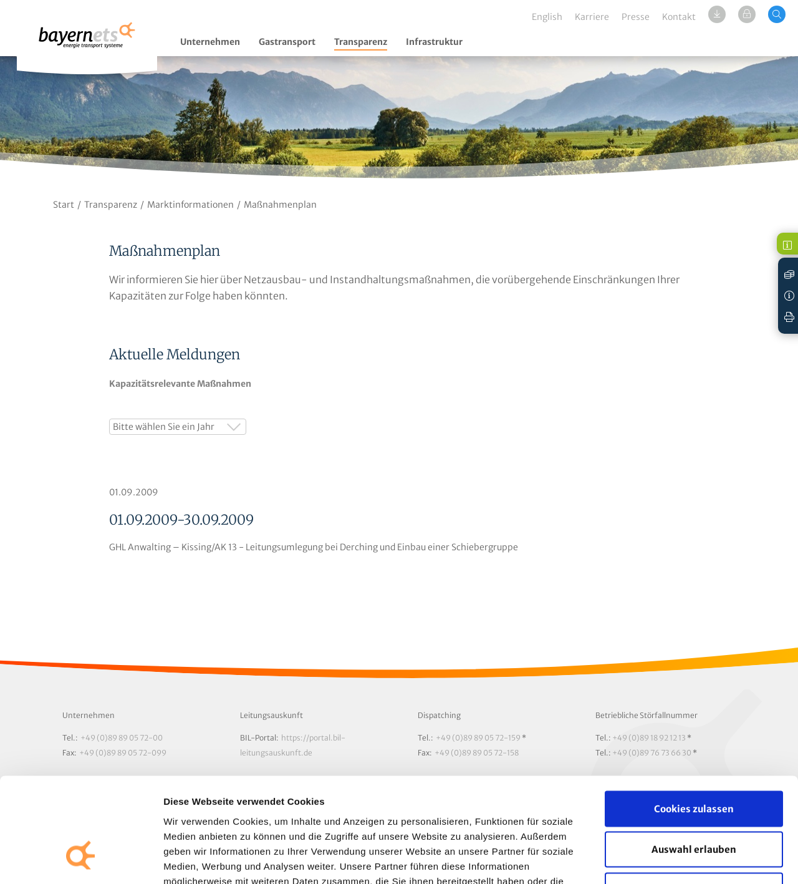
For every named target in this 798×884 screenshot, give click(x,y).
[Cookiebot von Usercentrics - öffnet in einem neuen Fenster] (80, 859)
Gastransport (287, 41)
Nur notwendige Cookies (694, 802)
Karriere (592, 16)
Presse (636, 16)
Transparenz (360, 41)
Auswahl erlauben (693, 761)
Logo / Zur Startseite (86, 42)
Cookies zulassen (694, 720)
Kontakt (679, 16)
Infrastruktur (434, 41)
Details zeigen (663, 859)
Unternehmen (210, 41)
